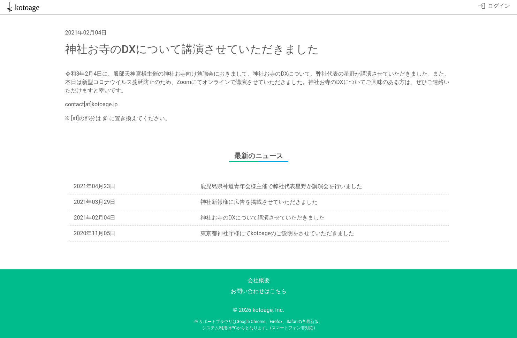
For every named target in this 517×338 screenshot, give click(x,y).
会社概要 (259, 280)
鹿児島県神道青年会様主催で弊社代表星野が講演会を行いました (281, 186)
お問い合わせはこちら (259, 291)
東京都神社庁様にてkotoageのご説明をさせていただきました (277, 233)
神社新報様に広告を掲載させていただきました (259, 202)
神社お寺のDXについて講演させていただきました (262, 217)
